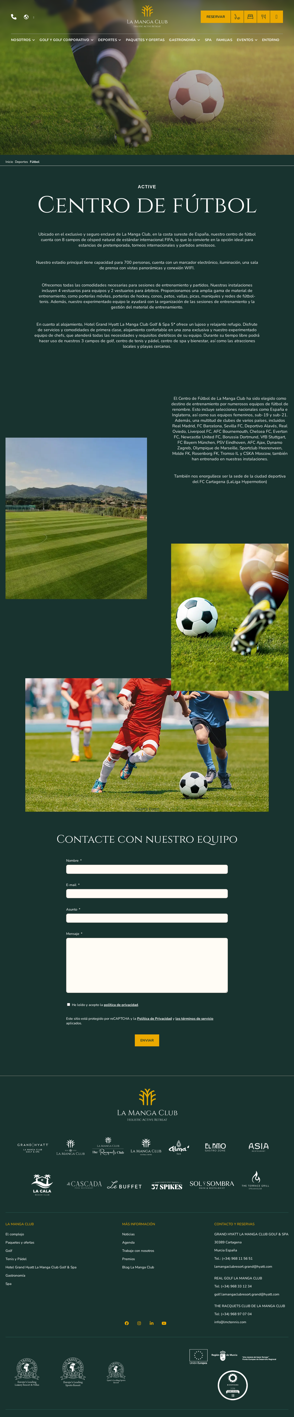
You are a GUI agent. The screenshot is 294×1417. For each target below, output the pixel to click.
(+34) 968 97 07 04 (236, 1314)
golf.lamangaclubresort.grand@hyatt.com (247, 1294)
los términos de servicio (194, 1018)
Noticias (128, 1234)
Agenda (128, 1242)
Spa (8, 1283)
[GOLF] (237, 17)
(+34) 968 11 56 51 (237, 1258)
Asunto (72, 909)
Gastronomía (15, 1275)
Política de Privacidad (154, 1018)
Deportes (21, 162)
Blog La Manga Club (138, 1267)
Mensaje (73, 933)
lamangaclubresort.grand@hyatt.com (243, 1266)
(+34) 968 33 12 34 (236, 1286)
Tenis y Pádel (16, 1259)
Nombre (72, 860)
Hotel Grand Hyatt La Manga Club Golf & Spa (41, 1267)
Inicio (9, 162)
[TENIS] (276, 17)
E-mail (71, 885)
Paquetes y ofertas (20, 1242)
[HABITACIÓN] (250, 17)
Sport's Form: (147, 809)
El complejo (15, 1234)
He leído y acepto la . (105, 1005)
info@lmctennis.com (230, 1322)
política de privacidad (121, 1005)
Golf (9, 1250)
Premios (128, 1259)
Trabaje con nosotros (138, 1250)
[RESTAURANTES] (263, 17)
